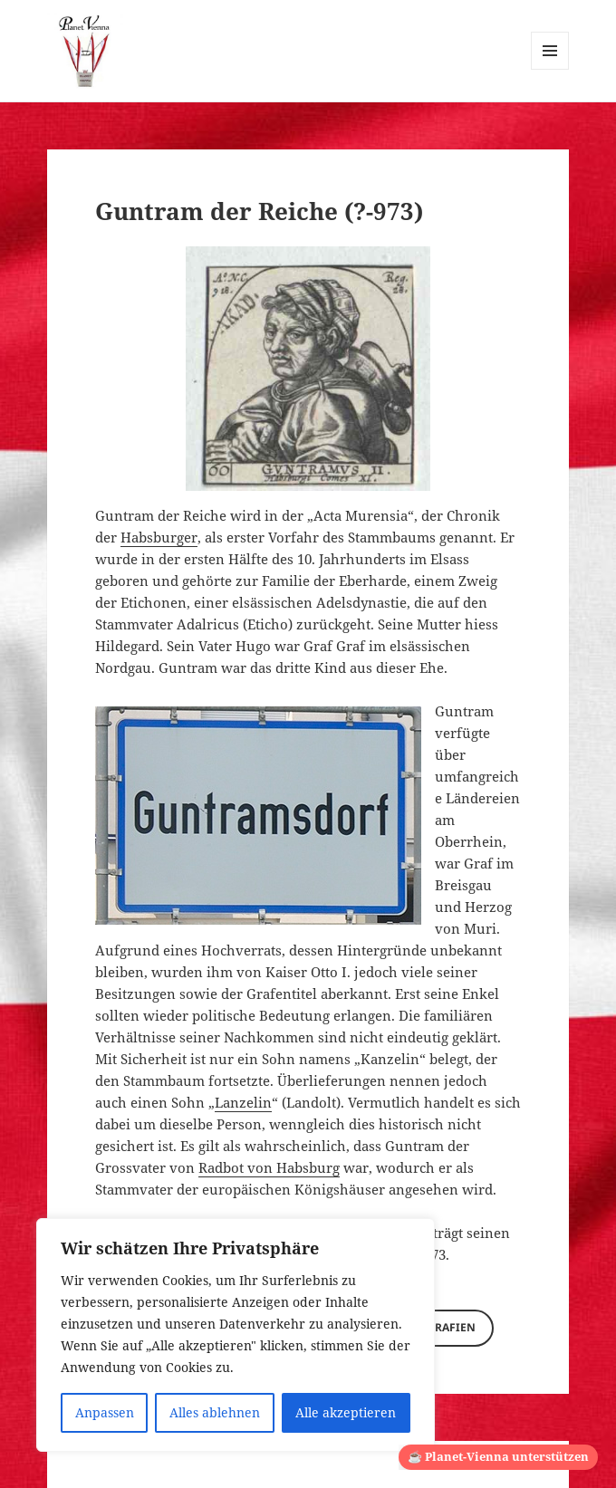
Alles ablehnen (214, 1412)
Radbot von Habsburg (269, 1167)
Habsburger (158, 537)
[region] (235, 1335)
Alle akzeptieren (345, 1412)
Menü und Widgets (550, 69)
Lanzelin (243, 1102)
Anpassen (104, 1412)
